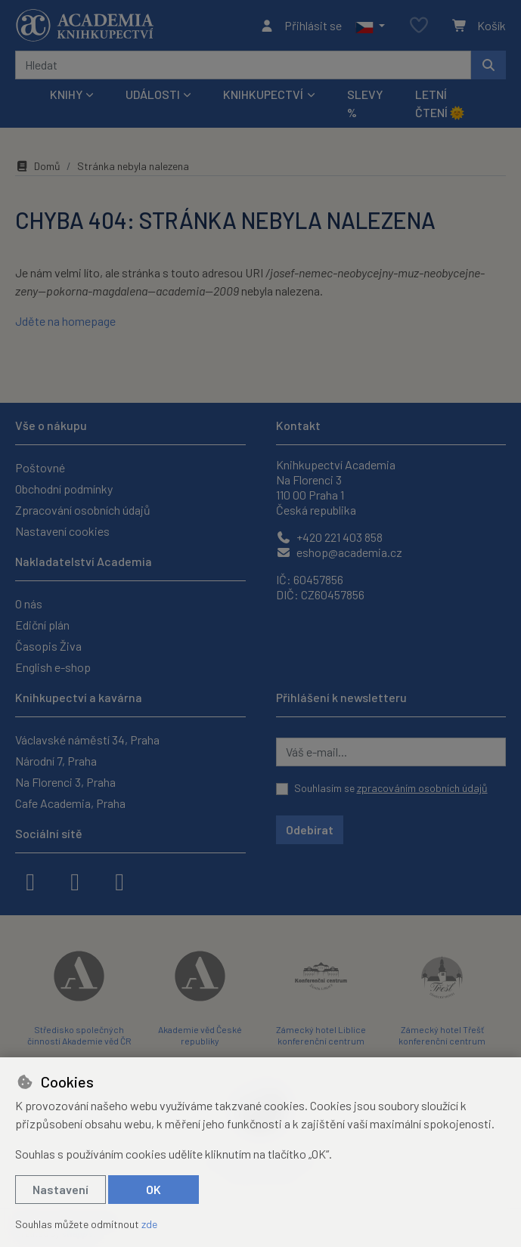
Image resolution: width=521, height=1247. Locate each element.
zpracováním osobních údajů (422, 787)
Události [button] (153, 94)
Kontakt (298, 425)
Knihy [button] (66, 94)
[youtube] (119, 880)
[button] (370, 26)
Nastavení (60, 1189)
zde (149, 1224)
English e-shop (53, 667)
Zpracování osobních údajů (82, 510)
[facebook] (30, 880)
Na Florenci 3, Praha (65, 782)
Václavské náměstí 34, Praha (87, 739)
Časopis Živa (48, 646)
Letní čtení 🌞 (440, 103)
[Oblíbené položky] (418, 26)
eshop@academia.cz (339, 552)
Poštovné (40, 467)
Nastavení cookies (62, 531)
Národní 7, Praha (56, 760)
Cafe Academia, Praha (70, 803)
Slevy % (365, 103)
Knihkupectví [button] (263, 94)
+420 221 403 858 (329, 537)
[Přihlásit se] (300, 26)
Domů (37, 165)
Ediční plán (42, 624)
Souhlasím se (391, 787)
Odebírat (309, 829)
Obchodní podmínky (64, 488)
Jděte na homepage (65, 321)
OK (153, 1189)
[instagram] (75, 880)
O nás (28, 603)
